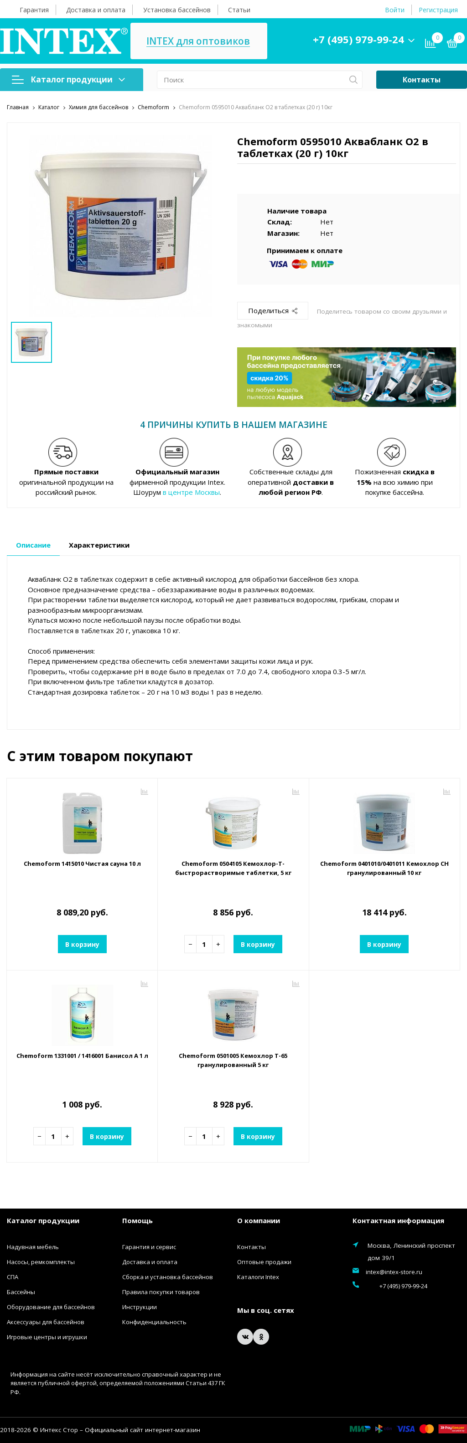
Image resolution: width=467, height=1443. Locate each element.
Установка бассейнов (177, 9)
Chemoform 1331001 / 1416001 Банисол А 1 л (82, 1060)
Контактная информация (398, 1220)
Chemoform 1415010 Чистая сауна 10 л (82, 868)
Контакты (422, 80)
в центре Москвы (191, 492)
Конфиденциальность (154, 1322)
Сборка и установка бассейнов (167, 1277)
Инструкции (139, 1307)
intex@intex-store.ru (394, 1272)
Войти (395, 9)
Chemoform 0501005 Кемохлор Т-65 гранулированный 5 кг (233, 1060)
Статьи (239, 9)
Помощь (137, 1220)
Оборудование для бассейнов (51, 1307)
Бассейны (21, 1292)
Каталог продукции (68, 79)
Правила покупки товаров (161, 1292)
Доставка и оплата (95, 9)
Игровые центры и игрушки (47, 1337)
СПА (12, 1277)
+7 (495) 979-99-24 (371, 39)
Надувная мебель (33, 1247)
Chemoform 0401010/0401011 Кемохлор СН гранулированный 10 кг (384, 868)
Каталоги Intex (258, 1277)
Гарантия (34, 9)
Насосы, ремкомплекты (41, 1262)
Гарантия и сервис (149, 1247)
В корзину (82, 944)
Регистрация (438, 9)
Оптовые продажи (264, 1262)
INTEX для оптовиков (231, 41)
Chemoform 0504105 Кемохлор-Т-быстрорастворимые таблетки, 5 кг (233, 868)
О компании (258, 1220)
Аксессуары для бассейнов (45, 1322)
